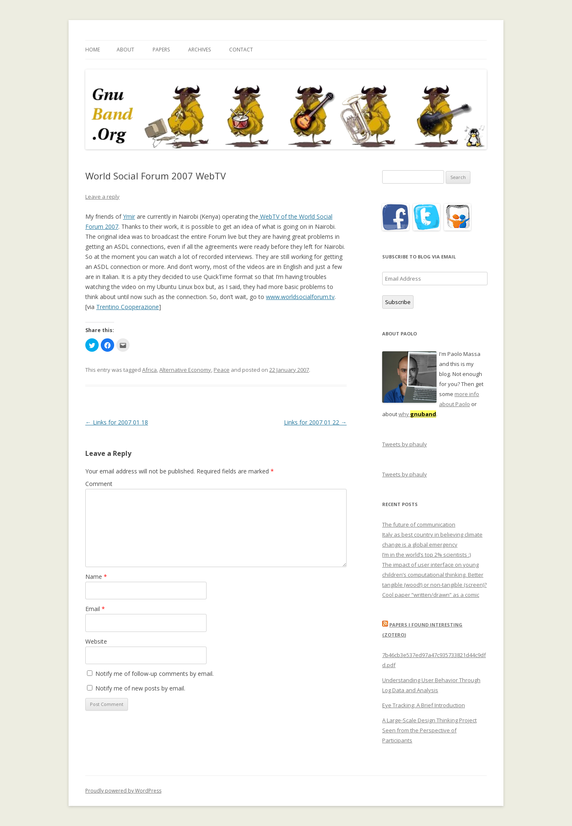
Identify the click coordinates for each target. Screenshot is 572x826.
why (417, 414)
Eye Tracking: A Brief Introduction (423, 705)
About (125, 49)
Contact (241, 49)
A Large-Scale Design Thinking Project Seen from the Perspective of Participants (429, 730)
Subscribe (398, 302)
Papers (161, 49)
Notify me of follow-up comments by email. (154, 674)
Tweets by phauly (404, 444)
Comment (98, 484)
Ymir (129, 216)
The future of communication (418, 524)
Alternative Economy (185, 369)
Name (96, 577)
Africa (149, 369)
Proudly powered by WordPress (123, 790)
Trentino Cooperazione (127, 307)
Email (95, 609)
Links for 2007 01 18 (116, 422)
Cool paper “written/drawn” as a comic (430, 594)
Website (96, 641)
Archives (199, 49)
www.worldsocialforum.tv (300, 297)
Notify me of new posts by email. (140, 688)
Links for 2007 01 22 (315, 422)
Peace (222, 369)
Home (92, 49)
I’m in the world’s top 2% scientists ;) (426, 554)
